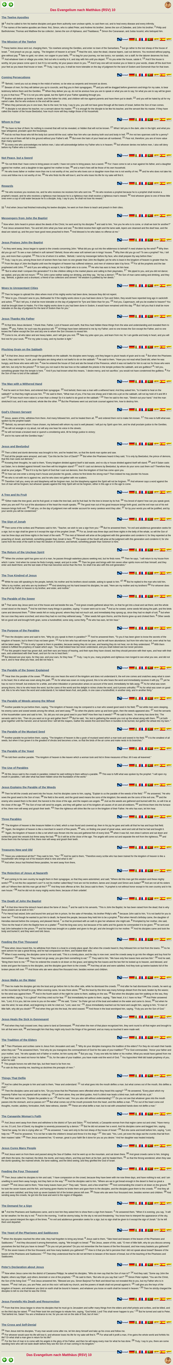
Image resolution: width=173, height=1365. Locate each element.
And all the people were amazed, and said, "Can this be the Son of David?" (43, 456)
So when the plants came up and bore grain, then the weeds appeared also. (113, 711)
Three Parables (11, 819)
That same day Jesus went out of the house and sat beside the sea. (38, 605)
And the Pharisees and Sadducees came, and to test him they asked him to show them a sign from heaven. (58, 1212)
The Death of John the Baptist (21, 901)
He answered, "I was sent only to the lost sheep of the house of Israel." (84, 1130)
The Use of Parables (14, 767)
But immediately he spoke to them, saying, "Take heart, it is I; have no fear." (106, 997)
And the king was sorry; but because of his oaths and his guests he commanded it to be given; (108, 925)
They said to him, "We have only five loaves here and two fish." (124, 958)
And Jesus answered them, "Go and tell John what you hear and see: (38, 228)
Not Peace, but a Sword (17, 157)
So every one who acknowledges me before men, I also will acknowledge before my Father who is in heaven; (60, 144)
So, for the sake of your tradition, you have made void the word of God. (85, 1057)
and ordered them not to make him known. (121, 418)
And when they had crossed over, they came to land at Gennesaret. (39, 1025)
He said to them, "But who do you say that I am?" (101, 1277)
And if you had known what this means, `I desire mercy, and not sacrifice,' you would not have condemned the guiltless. (106, 370)
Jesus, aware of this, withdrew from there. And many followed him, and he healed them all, (51, 418)
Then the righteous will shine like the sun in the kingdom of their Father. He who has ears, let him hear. (105, 808)
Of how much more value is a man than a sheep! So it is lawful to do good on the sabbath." (56, 397)
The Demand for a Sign (16, 1205)
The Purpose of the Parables (20, 630)
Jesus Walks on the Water (18, 980)
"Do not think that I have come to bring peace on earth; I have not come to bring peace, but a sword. (55, 164)
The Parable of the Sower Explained (25, 670)
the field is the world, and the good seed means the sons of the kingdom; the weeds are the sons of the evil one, (101, 797)
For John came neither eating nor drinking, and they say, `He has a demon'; (78, 275)
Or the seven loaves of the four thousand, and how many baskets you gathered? (46, 1250)
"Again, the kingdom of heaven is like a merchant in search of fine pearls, (42, 829)
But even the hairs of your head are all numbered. (98, 138)
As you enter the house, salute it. (127, 59)
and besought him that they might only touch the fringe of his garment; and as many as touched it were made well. (83, 1029)
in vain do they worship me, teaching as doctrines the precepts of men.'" (39, 1067)
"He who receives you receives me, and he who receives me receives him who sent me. (49, 192)
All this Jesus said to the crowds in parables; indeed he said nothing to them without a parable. (52, 774)
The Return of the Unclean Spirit (22, 552)
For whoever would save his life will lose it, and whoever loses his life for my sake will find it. (51, 1335)
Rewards (7, 185)
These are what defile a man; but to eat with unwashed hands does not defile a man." (113, 1106)
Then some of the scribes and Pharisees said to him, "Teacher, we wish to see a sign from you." (53, 528)
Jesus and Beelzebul (15, 446)
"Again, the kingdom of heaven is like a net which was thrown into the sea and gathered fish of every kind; (58, 833)
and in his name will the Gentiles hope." (24, 435)
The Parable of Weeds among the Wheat (28, 700)
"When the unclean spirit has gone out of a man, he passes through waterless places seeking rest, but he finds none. (64, 558)
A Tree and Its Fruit (14, 494)
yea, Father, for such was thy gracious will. (35, 329)
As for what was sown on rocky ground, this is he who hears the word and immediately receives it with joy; (108, 680)
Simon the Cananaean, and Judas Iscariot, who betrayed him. (132, 31)
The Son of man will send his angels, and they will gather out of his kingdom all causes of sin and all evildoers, (81, 805)
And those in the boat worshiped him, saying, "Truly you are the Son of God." (127, 1009)
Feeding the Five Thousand (19, 941)
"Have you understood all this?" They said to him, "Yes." (33, 856)
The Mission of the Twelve (18, 41)
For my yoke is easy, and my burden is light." (49, 339)
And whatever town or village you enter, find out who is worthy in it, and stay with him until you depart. (56, 59)
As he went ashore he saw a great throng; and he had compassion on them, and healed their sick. (85, 951)
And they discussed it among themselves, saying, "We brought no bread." (53, 1242)
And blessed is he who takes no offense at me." (95, 232)
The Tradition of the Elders (19, 1039)
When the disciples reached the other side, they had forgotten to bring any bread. (44, 1239)
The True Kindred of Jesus (19, 575)
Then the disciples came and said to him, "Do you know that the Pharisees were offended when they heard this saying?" (65, 1091)
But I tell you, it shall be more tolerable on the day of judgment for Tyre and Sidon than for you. (64, 302)
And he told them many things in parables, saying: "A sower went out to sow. (69, 608)
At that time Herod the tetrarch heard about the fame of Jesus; (35, 907)
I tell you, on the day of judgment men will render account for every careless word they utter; (77, 508)
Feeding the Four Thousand (19, 1171)
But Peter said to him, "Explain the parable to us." (30, 1098)
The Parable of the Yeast (17, 751)
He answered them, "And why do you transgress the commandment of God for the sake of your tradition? (72, 1050)
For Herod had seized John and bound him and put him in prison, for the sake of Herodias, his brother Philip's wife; (61, 913)
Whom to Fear (10, 121)
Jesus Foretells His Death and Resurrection (30, 1301)
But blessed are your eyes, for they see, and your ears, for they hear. (40, 657)
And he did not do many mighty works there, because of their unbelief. (52, 890)
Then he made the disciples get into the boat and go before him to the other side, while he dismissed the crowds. (62, 986)
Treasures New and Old (17, 849)
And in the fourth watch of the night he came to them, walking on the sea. (73, 994)
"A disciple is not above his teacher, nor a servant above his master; (39, 108)
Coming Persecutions (15, 77)
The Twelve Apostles (15, 17)
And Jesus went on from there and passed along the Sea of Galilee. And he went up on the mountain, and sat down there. (66, 1154)
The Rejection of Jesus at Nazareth (24, 873)
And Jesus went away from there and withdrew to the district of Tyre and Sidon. (45, 1122)
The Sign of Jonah (13, 521)
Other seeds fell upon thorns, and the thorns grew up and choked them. (120, 616)
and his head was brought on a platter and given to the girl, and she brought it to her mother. (85, 928)
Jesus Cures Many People (18, 1148)
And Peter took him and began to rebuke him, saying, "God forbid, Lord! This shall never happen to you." (84, 1311)
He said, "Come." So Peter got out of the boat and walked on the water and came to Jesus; (108, 1001)
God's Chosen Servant (16, 411)
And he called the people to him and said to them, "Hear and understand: (42, 1084)
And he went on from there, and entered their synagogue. (33, 390)
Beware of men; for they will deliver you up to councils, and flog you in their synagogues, (49, 87)
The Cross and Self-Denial (18, 1324)
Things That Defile (13, 1078)
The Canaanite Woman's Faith (21, 1116)
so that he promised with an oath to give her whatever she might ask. (96, 921)
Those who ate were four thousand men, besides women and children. (129, 1192)
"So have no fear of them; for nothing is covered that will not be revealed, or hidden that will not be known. (58, 128)
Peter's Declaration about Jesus (22, 1267)
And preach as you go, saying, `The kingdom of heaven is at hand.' (44, 52)
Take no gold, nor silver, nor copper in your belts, (46, 55)
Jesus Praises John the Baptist (22, 242)
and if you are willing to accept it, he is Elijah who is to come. (59, 267)
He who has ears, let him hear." (104, 620)
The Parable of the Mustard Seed (23, 731)
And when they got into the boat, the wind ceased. (62, 1009)
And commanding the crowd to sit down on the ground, (141, 1185)
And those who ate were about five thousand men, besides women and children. (68, 969)
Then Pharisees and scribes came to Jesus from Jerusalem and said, (39, 1046)
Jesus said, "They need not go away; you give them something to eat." (54, 958)
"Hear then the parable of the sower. (24, 676)
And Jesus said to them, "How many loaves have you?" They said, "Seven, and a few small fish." (63, 1185)
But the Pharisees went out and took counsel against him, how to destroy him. (99, 401)
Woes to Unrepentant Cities (19, 288)
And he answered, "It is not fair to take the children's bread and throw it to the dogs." (57, 1134)
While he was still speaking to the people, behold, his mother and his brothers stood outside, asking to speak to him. (63, 582)
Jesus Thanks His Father (18, 318)
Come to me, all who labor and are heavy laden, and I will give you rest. (41, 335)
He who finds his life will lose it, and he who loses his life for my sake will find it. (84, 175)
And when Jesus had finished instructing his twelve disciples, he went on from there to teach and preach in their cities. (62, 207)
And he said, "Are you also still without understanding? (86, 1098)
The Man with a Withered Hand (21, 383)
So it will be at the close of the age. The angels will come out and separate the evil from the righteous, (109, 836)
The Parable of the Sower (18, 598)
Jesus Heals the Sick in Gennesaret (25, 1019)
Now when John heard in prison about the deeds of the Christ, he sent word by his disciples (49, 224)
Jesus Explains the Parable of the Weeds (28, 787)
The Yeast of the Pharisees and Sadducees (29, 1232)
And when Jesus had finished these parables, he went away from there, (39, 862)
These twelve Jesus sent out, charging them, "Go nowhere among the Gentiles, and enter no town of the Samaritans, (62, 48)
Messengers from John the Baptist (24, 218)
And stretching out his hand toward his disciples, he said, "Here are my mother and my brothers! (101, 585)
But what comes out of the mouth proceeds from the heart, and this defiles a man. (91, 1102)
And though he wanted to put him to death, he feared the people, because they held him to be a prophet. (66, 917)
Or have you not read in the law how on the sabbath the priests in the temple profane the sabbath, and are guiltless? (95, 367)
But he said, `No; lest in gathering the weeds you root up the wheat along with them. (115, 718)
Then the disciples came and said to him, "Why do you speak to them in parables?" (47, 637)
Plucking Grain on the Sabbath (21, 349)
